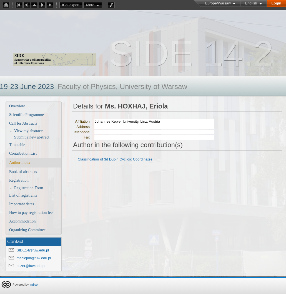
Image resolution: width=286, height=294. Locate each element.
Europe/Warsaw (218, 3)
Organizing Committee (27, 230)
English (251, 3)
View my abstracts (29, 131)
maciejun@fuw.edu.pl (34, 258)
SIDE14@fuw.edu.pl (33, 250)
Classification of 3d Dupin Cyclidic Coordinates (115, 159)
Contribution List (23, 153)
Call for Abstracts (23, 123)
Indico (33, 284)
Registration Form (28, 188)
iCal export (72, 5)
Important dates (21, 204)
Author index (19, 162)
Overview (17, 106)
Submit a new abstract (31, 137)
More (90, 5)
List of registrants (23, 195)
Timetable (17, 144)
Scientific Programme (26, 114)
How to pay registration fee (30, 212)
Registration (19, 180)
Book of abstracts (23, 171)
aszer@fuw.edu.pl (31, 266)
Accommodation (22, 221)
